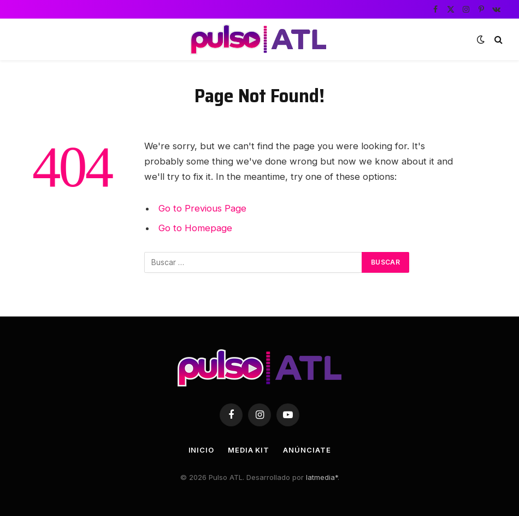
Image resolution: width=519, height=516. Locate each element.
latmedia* (322, 477)
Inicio (201, 449)
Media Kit (248, 449)
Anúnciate (307, 449)
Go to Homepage (195, 227)
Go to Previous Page (202, 208)
